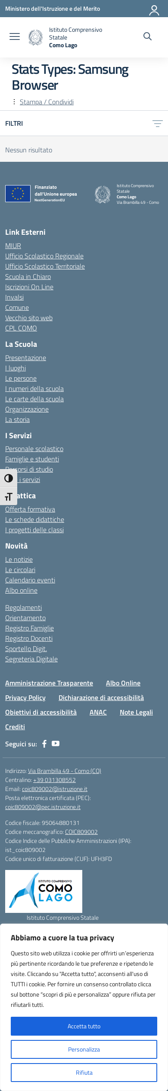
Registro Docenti (29, 638)
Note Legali (136, 712)
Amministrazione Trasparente (49, 683)
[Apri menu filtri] (157, 123)
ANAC (98, 712)
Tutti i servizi (22, 479)
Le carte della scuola (34, 399)
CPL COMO (21, 328)
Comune (17, 307)
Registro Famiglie (29, 628)
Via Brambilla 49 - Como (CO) (64, 770)
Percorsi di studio (29, 469)
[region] (84, 1007)
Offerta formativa (30, 509)
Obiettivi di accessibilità (41, 712)
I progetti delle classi (34, 529)
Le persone (21, 378)
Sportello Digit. (26, 648)
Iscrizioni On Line (29, 287)
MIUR (13, 245)
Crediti (15, 726)
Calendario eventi (30, 580)
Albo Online (123, 683)
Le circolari (20, 569)
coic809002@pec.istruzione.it (43, 806)
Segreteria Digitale (31, 659)
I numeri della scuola (34, 388)
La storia (17, 419)
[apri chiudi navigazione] (14, 37)
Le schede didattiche (34, 519)
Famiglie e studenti (32, 459)
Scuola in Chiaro (28, 276)
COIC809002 (81, 831)
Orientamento (25, 617)
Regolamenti (23, 607)
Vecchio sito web (29, 317)
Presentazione (25, 357)
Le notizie (19, 559)
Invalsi (14, 297)
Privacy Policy (25, 697)
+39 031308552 (54, 779)
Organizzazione (27, 409)
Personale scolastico (34, 448)
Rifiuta (84, 1072)
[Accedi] (154, 8)
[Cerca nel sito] (147, 37)
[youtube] (55, 744)
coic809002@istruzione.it (54, 788)
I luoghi (15, 368)
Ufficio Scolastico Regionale (44, 256)
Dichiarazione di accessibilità (101, 697)
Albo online (21, 590)
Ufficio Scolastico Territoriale (45, 266)
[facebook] (44, 744)
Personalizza (84, 1049)
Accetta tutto (84, 1025)
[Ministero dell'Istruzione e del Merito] (52, 8)
